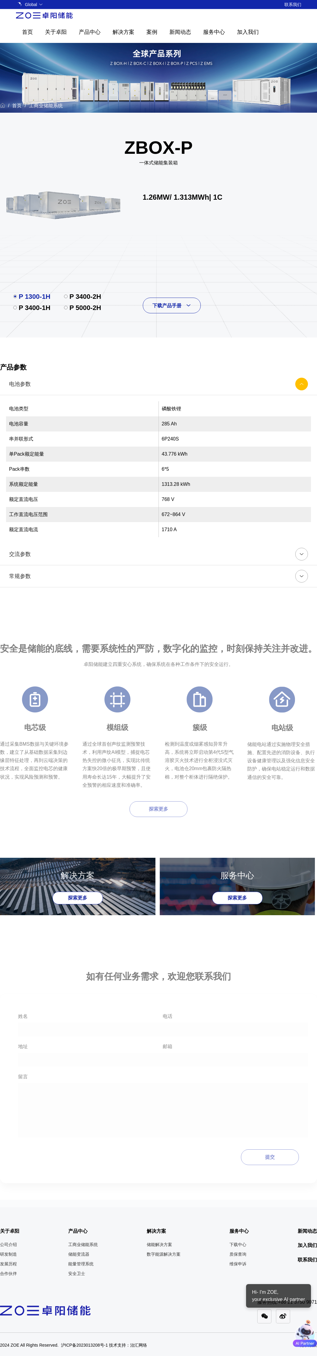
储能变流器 (78, 1254)
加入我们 (248, 32)
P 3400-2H (85, 296)
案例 (151, 32)
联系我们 (292, 4)
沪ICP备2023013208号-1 (84, 1345)
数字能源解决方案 (164, 1254)
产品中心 (90, 32)
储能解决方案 (159, 1244)
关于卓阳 (56, 32)
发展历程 (8, 1263)
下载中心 (237, 1244)
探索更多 (77, 898)
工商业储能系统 (46, 105)
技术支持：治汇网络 (128, 1345)
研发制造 (8, 1254)
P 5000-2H (85, 308)
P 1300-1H (34, 296)
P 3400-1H (34, 308)
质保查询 (237, 1254)
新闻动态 (180, 32)
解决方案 (123, 32)
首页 (27, 32)
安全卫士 (76, 1273)
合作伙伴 (8, 1273)
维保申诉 (237, 1263)
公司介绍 (8, 1244)
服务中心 (214, 32)
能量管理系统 (81, 1263)
